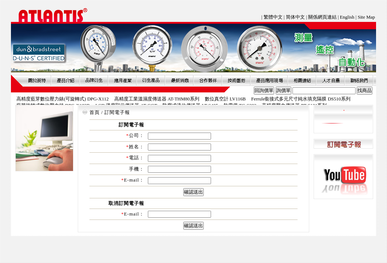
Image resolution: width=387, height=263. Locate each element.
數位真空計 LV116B (225, 99)
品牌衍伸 (94, 80)
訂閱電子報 (343, 144)
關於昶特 (37, 80)
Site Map (366, 17)
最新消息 (179, 80)
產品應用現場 (269, 80)
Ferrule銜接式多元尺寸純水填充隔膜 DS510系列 (300, 99)
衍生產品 (151, 80)
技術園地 (236, 80)
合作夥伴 (208, 80)
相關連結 (302, 80)
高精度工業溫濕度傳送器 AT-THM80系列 (156, 99)
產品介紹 (65, 80)
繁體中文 (274, 17)
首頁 (94, 112)
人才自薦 (330, 80)
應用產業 (122, 80)
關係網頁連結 (322, 17)
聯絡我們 (359, 80)
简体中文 (295, 17)
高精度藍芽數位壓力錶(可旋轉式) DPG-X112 (62, 99)
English (347, 17)
